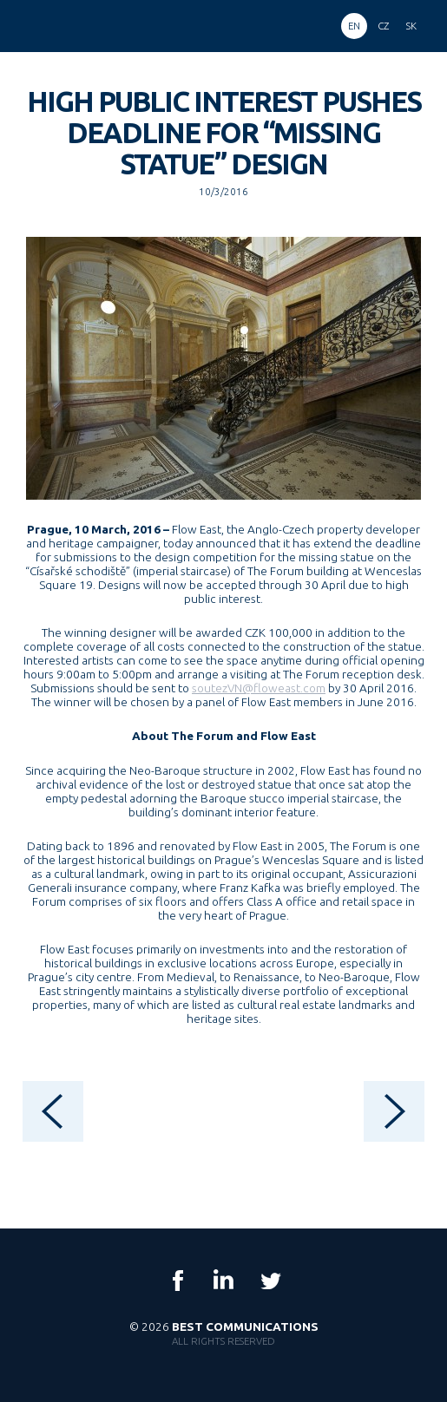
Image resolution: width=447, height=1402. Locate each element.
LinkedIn (224, 1280)
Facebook (178, 1280)
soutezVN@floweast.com (258, 688)
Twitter (270, 1280)
